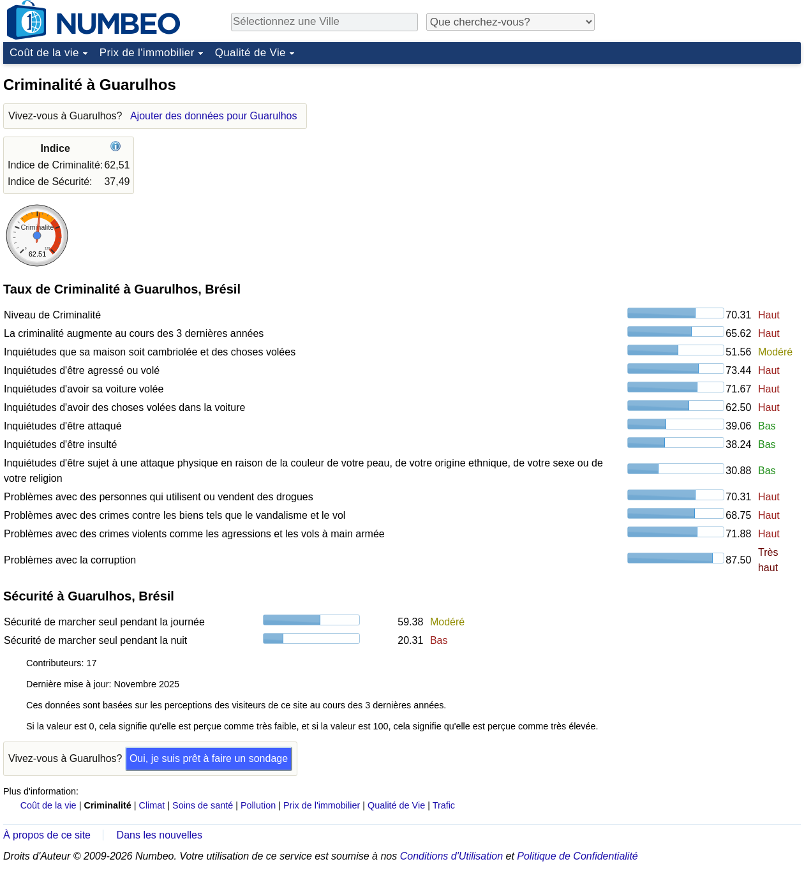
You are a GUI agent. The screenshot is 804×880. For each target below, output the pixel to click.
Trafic (444, 805)
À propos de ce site (47, 835)
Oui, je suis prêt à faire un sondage (209, 758)
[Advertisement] (705, 149)
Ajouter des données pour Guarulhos (213, 115)
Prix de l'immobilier (147, 53)
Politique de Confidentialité (577, 856)
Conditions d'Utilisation (451, 856)
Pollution (258, 805)
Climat (152, 805)
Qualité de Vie (250, 53)
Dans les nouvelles (159, 835)
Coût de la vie (44, 53)
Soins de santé (202, 805)
